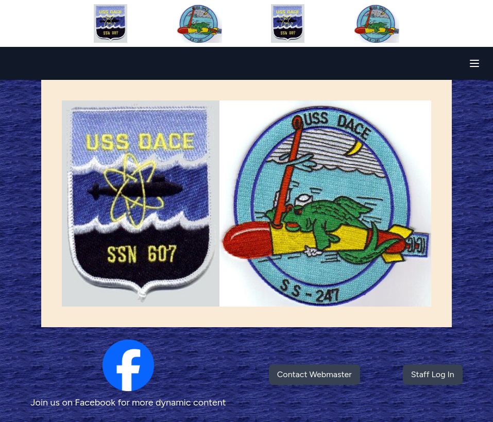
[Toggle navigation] (474, 63)
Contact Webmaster (314, 374)
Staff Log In (432, 374)
